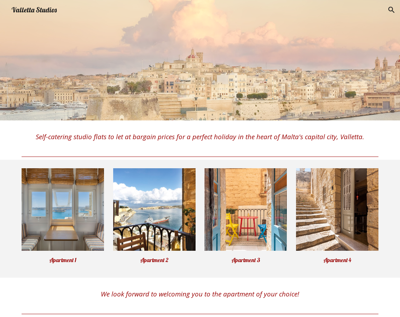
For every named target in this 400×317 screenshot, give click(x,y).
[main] (200, 137)
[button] (391, 9)
